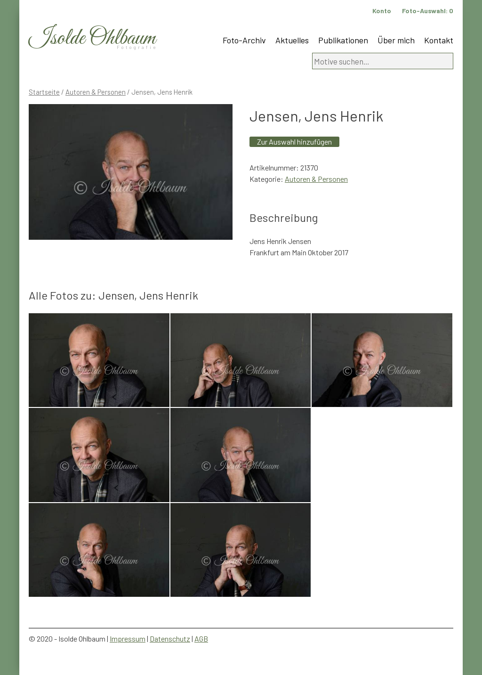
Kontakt (438, 40)
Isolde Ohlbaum (92, 38)
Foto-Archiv (244, 40)
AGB (201, 638)
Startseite (44, 92)
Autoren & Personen (95, 92)
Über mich (396, 40)
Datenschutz (170, 638)
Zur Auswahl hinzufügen (294, 141)
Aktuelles (292, 40)
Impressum (127, 638)
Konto (381, 11)
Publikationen (343, 40)
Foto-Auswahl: (427, 11)
